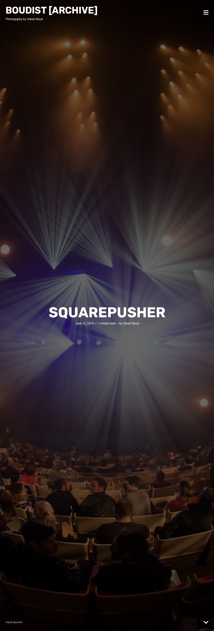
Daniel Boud (131, 323)
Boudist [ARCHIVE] (52, 10)
